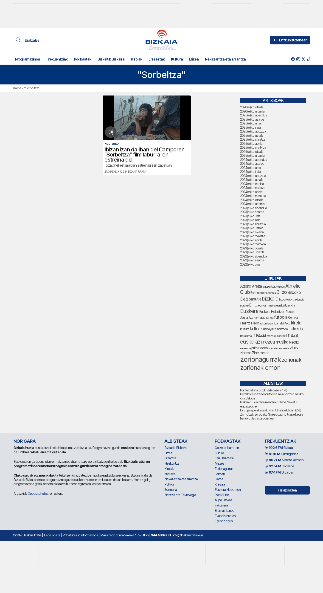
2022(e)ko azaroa (252, 260)
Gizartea (170, 458)
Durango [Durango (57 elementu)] (244, 305)
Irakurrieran (222, 505)
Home (17, 88)
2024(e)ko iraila (250, 172)
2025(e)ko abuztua (253, 131)
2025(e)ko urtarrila (252, 155)
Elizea (194, 59)
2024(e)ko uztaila (251, 180)
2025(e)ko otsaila (251, 151)
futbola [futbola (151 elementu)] (280, 317)
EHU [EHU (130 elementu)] (253, 304)
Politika (169, 484)
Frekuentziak (56, 59)
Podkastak (82, 59)
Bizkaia (279, 447)
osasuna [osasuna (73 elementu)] (245, 348)
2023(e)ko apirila (251, 240)
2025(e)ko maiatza (252, 139)
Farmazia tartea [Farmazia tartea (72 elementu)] (263, 317)
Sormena (170, 489)
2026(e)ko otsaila (251, 107)
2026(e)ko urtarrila (252, 111)
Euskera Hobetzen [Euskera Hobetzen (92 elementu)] (272, 312)
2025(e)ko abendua (253, 115)
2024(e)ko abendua (253, 160)
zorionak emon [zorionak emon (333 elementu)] (260, 367)
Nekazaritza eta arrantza (225, 59)
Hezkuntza (171, 463)
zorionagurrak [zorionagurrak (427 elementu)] (260, 359)
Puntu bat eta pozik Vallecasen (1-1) (263, 390)
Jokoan (220, 474)
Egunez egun (224, 521)
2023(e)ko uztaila (251, 228)
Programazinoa (27, 59)
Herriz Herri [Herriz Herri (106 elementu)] (249, 323)
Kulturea (169, 474)
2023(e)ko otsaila (251, 248)
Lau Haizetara (224, 458)
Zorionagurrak (224, 468)
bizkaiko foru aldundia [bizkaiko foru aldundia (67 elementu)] (291, 299)
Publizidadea (287, 490)
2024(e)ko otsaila (251, 200)
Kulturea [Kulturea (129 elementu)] (257, 328)
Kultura (177, 59)
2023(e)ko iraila (250, 220)
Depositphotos (38, 493)
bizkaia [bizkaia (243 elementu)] (270, 298)
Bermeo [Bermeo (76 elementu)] (255, 293)
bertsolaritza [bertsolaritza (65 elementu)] (268, 293)
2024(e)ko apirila (251, 192)
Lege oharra (52, 535)
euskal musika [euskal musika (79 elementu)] (266, 305)
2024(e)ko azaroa (252, 163)
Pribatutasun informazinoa (80, 535)
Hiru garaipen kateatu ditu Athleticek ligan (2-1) (270, 410)
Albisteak (175, 441)
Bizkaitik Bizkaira (111, 59)
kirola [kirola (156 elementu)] (296, 323)
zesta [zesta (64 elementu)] (286, 348)
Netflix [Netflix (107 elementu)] (294, 342)
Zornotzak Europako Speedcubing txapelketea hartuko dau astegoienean (271, 416)
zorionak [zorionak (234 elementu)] (291, 359)
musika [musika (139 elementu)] (282, 342)
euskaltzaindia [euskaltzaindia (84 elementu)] (285, 305)
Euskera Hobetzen (228, 489)
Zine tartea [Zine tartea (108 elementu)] (260, 352)
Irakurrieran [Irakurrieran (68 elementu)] (266, 323)
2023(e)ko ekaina (252, 232)
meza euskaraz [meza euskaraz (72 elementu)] (276, 336)
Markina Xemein (284, 460)
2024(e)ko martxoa (253, 196)
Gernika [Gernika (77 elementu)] (293, 317)
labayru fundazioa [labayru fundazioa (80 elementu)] (276, 329)
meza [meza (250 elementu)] (259, 334)
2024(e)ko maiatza (252, 188)
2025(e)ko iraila (250, 127)
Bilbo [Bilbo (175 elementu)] (281, 292)
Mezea (219, 463)
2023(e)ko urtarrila (252, 252)
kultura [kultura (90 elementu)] (244, 329)
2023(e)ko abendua (253, 208)
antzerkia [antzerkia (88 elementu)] (268, 286)
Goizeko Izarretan (227, 447)
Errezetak (157, 59)
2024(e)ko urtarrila (252, 204)
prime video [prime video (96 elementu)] (259, 348)
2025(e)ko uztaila (251, 135)
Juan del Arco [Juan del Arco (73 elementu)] (281, 323)
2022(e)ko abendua (253, 256)
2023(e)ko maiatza (252, 236)
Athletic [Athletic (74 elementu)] (280, 286)
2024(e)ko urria (250, 168)
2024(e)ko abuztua (253, 176)
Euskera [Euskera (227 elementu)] (249, 311)
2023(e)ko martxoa (253, 244)
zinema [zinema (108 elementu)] (245, 352)
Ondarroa (279, 466)
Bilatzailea (27, 40)
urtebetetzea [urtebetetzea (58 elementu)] (275, 348)
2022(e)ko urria (250, 264)
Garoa (219, 479)
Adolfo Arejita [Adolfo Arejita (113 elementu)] (251, 286)
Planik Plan (222, 495)
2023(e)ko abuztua (253, 224)
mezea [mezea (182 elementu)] (268, 342)
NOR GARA (25, 441)
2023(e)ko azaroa (252, 212)
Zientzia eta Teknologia (180, 495)
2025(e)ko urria (250, 123)
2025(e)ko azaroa (252, 119)
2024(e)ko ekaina (252, 184)
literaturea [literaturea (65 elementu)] (246, 336)
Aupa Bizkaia (223, 500)
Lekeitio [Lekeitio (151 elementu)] (295, 328)
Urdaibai (278, 472)
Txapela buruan (225, 516)
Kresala (220, 484)
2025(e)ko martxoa (253, 147)
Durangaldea (281, 454)
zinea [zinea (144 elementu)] (294, 347)
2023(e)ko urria (250, 216)
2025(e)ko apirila (251, 143)
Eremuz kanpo (224, 510)
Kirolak (136, 59)
